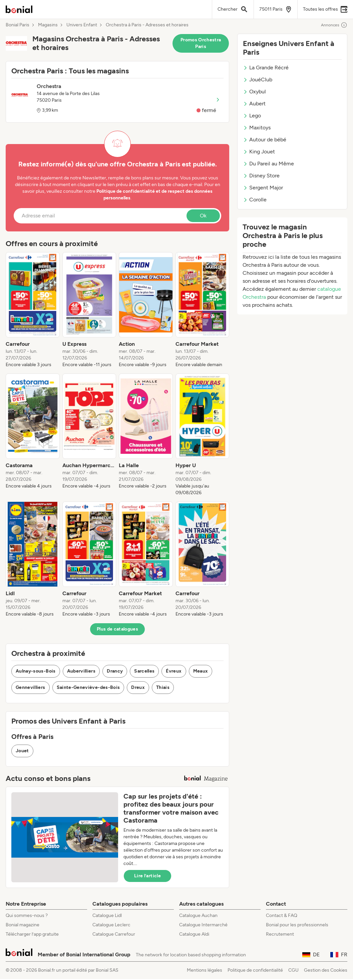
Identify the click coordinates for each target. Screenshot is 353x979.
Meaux (200, 671)
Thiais (162, 687)
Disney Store (261, 175)
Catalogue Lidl (107, 915)
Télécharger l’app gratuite (32, 934)
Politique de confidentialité (255, 970)
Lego (252, 115)
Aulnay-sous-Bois (36, 671)
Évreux (174, 671)
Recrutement (280, 934)
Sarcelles (144, 671)
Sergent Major (263, 187)
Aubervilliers (81, 671)
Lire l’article (147, 876)
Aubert (254, 103)
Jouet (22, 751)
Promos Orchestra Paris (201, 43)
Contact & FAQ (281, 915)
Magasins (48, 25)
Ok (203, 215)
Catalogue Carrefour (113, 934)
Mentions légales (204, 970)
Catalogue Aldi (194, 934)
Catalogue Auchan (198, 915)
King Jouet (259, 151)
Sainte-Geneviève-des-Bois (88, 687)
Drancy (115, 671)
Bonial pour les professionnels (297, 925)
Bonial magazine (22, 925)
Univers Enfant (81, 25)
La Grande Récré (266, 67)
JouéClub (257, 79)
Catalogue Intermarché (203, 925)
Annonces (334, 25)
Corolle (255, 199)
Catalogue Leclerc (111, 925)
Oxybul (254, 91)
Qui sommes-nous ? (27, 915)
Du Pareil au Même (268, 163)
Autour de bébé (264, 139)
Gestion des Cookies (325, 970)
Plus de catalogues (117, 629)
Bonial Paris (17, 25)
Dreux (138, 687)
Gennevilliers (30, 687)
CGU (293, 970)
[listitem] (33, 310)
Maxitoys (257, 127)
